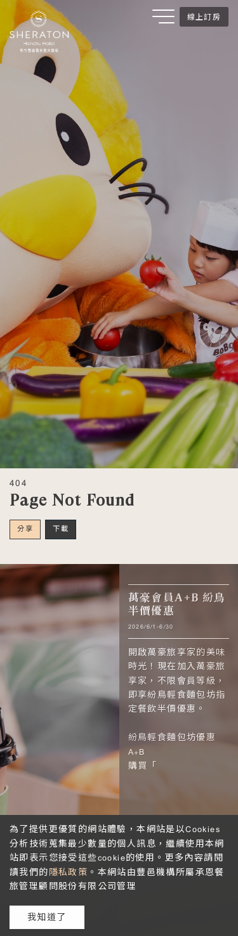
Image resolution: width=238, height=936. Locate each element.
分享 (25, 528)
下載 (61, 528)
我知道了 (47, 917)
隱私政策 (68, 872)
